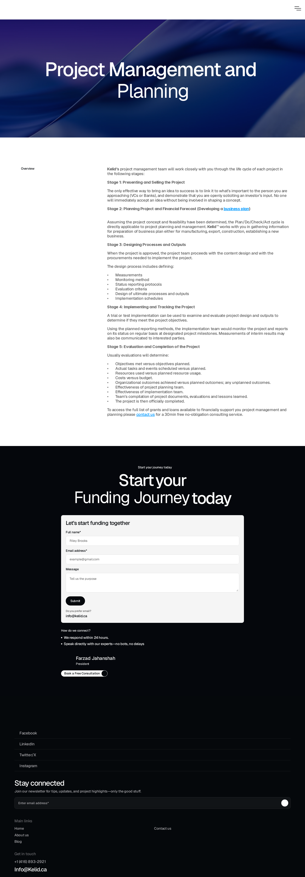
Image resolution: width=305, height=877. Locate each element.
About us (127, 730)
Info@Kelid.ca (220, 732)
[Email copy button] (147, 646)
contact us (145, 414)
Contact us (164, 723)
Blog (123, 736)
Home (125, 723)
